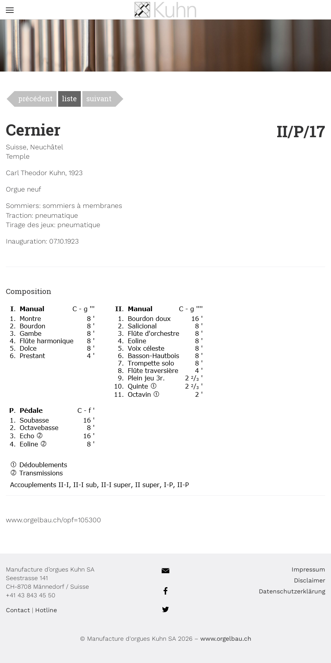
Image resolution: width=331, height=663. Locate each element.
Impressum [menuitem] (308, 569)
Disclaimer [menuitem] (309, 580)
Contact (18, 610)
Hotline (46, 610)
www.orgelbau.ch (225, 638)
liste (69, 98)
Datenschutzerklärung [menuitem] (292, 591)
